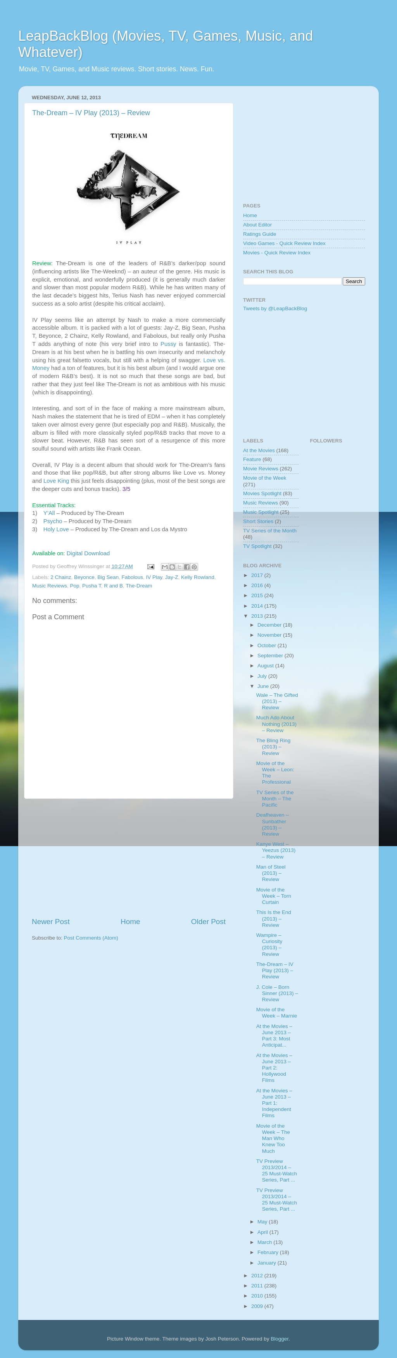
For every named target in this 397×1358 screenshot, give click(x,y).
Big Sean (108, 577)
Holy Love (56, 529)
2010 (257, 1296)
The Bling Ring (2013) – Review (273, 747)
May (263, 1222)
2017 (257, 575)
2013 (257, 616)
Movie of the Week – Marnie (276, 1013)
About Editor (257, 225)
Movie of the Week (265, 478)
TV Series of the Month (270, 531)
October (267, 645)
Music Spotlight (261, 512)
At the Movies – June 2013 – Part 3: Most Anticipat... (274, 1035)
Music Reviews (49, 586)
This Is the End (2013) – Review (273, 918)
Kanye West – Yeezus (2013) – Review (276, 850)
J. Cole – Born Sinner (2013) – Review (277, 993)
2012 (257, 1276)
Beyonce (84, 577)
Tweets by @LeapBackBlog (275, 308)
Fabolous (132, 577)
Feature (252, 459)
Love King (56, 481)
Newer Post (51, 921)
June (263, 686)
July (262, 676)
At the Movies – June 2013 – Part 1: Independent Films (274, 1103)
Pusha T (91, 586)
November (270, 635)
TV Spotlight (257, 546)
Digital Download (88, 553)
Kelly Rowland (197, 577)
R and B (113, 586)
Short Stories (258, 521)
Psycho (52, 521)
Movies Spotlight (262, 493)
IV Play (154, 577)
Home (130, 921)
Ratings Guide (259, 234)
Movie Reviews (260, 469)
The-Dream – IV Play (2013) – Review (91, 113)
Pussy (168, 344)
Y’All (49, 513)
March (265, 1242)
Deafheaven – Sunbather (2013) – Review (272, 824)
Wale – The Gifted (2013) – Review (277, 701)
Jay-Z (171, 577)
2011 (257, 1286)
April (263, 1232)
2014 (257, 606)
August (266, 666)
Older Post (208, 921)
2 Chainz (60, 577)
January (267, 1263)
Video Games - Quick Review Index (284, 243)
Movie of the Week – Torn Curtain (273, 896)
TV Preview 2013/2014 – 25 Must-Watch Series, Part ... (276, 1170)
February (268, 1252)
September (271, 655)
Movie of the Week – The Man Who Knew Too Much (273, 1138)
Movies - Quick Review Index (277, 253)
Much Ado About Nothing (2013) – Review (276, 724)
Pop (74, 586)
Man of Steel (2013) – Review (271, 873)
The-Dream (139, 586)
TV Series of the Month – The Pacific (275, 799)
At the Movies (259, 450)
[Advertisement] (129, 857)
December (270, 625)
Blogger (279, 1339)
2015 (257, 595)
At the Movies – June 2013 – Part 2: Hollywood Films (274, 1067)
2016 (257, 585)
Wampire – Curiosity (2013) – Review (269, 944)
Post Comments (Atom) (91, 938)
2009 (257, 1306)
